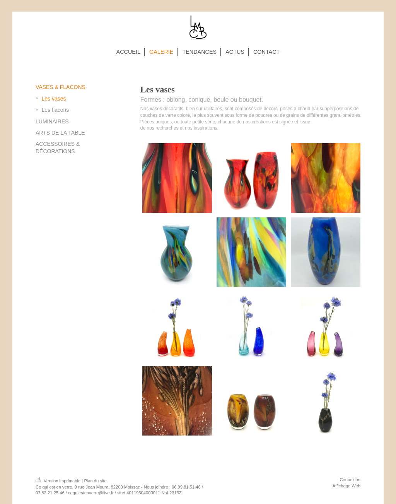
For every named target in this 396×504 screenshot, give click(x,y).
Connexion (350, 479)
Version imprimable (59, 480)
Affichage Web (346, 485)
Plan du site (95, 480)
